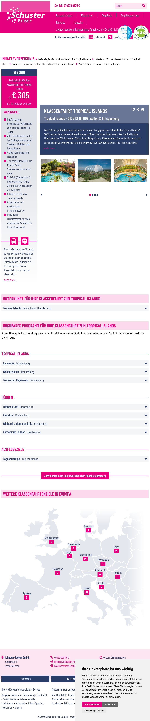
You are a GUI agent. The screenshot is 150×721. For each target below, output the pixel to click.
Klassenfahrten (64, 15)
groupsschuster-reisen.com (69, 661)
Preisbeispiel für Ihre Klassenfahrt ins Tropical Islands (64, 59)
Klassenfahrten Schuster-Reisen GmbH (73, 665)
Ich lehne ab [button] (110, 704)
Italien (23, 699)
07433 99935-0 (61, 657)
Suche (119, 5)
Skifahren (68, 703)
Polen (30, 703)
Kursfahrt (70, 699)
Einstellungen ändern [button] (94, 710)
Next (146, 194)
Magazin (78, 22)
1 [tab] (90, 195)
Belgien (5, 695)
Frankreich (42, 695)
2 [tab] (92, 195)
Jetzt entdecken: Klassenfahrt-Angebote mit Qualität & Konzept (90, 29)
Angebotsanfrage (130, 15)
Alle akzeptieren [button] (92, 704)
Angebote (107, 15)
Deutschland (29, 695)
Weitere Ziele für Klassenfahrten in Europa (99, 64)
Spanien (39, 703)
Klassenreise (58, 699)
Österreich (20, 703)
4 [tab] (97, 195)
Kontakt (60, 22)
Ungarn (18, 707)
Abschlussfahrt (59, 695)
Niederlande (7, 703)
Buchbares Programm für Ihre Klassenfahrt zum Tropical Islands (43, 64)
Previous (41, 194)
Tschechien (6, 707)
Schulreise (57, 703)
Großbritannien (10, 699)
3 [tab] (95, 195)
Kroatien (32, 699)
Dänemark (16, 695)
